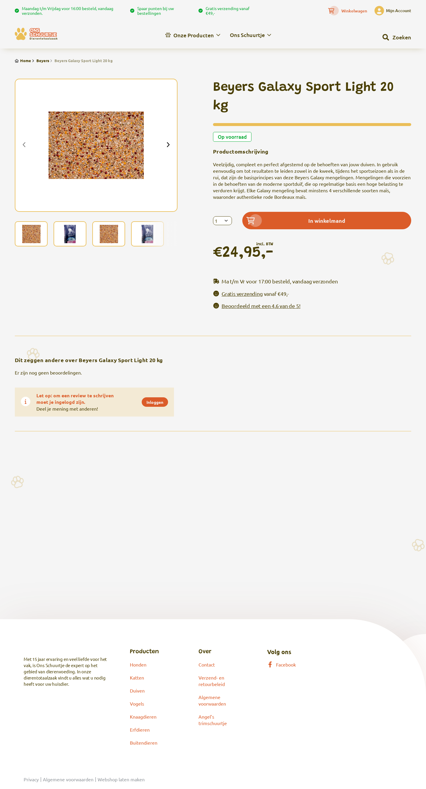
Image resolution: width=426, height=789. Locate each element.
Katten (137, 677)
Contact (207, 664)
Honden (138, 664)
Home (23, 60)
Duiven (137, 690)
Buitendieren (143, 743)
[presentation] (24, 145)
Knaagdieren (143, 716)
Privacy (31, 779)
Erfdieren (140, 729)
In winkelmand (295, 221)
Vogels (137, 703)
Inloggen (154, 402)
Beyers (40, 60)
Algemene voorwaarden (68, 779)
